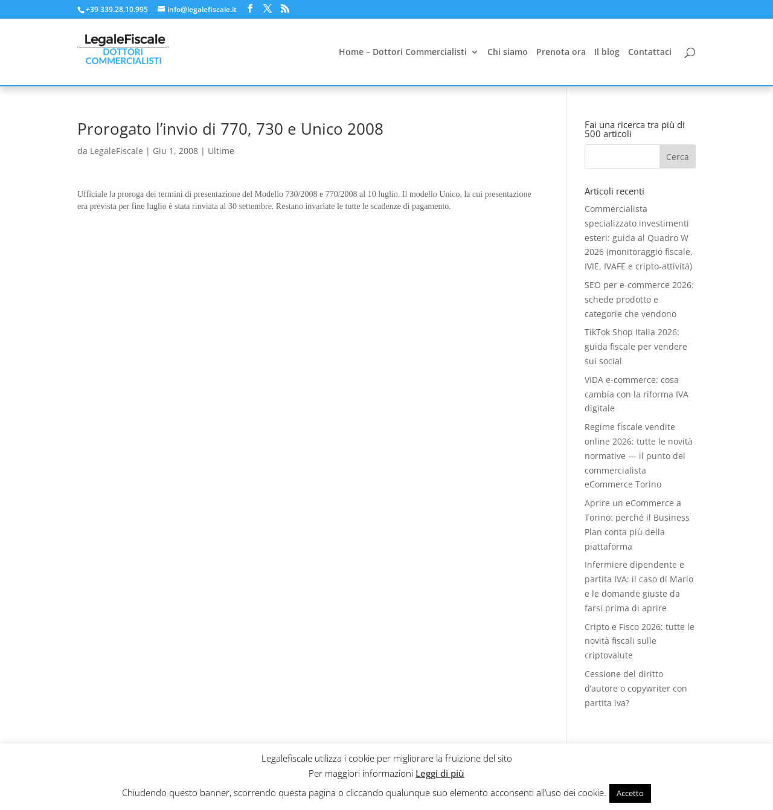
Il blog (607, 52)
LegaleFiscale (116, 150)
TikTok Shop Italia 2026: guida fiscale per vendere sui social (636, 346)
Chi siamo (507, 52)
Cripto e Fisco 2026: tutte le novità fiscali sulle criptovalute (639, 641)
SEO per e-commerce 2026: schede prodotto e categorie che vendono (639, 299)
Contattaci (650, 52)
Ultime (221, 150)
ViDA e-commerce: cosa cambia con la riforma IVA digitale (636, 394)
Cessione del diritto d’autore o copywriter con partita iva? (636, 688)
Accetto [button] (630, 793)
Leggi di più (439, 773)
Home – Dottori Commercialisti (403, 52)
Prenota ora (561, 52)
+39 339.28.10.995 (117, 9)
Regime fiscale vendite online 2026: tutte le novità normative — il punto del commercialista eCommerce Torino (639, 455)
